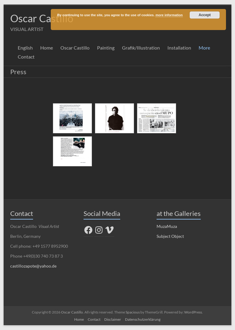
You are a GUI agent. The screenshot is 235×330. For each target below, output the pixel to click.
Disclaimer (112, 319)
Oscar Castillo (43, 18)
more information (168, 15)
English (25, 48)
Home (46, 48)
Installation (179, 48)
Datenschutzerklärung (142, 319)
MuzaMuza (167, 226)
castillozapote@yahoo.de (33, 266)
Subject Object (170, 236)
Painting (105, 48)
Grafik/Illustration (141, 48)
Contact (26, 57)
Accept (205, 15)
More (204, 48)
